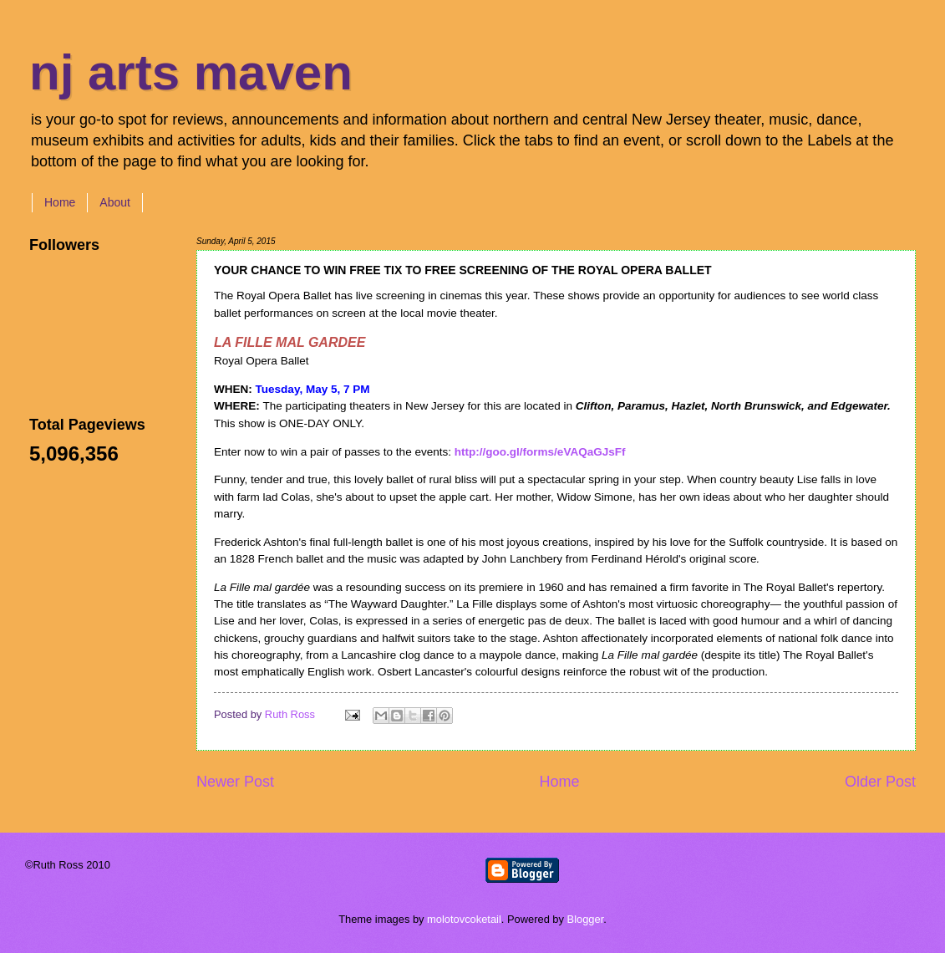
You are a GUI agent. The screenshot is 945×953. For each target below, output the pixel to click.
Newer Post (235, 781)
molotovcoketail (464, 919)
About (114, 202)
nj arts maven (191, 72)
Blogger (585, 919)
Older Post (880, 781)
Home (59, 202)
